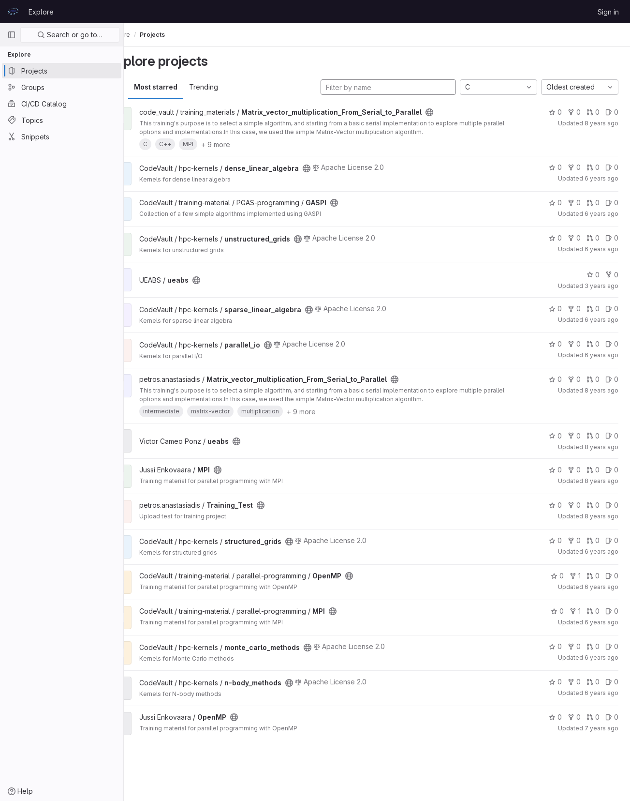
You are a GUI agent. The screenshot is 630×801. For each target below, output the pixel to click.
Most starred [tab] (183, 87)
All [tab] (145, 87)
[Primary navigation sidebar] (11, 35)
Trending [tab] (230, 87)
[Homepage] (13, 11)
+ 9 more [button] (242, 144)
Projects (179, 34)
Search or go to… (70, 34)
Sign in (608, 12)
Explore (41, 12)
